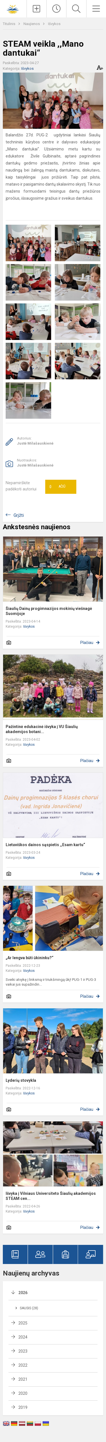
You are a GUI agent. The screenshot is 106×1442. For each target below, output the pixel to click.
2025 (22, 1323)
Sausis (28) (29, 1308)
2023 (22, 1351)
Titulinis (9, 24)
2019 (22, 1407)
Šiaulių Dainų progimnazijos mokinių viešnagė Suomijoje (49, 611)
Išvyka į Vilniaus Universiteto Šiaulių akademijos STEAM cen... (51, 1196)
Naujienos (32, 24)
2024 (22, 1337)
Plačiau (86, 642)
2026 (22, 1292)
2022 (22, 1365)
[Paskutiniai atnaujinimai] (56, 8)
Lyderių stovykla (21, 1080)
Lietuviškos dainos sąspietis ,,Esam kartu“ (45, 844)
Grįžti (19, 515)
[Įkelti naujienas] (36, 8)
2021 (22, 1379)
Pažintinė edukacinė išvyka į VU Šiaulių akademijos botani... (42, 729)
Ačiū (57, 487)
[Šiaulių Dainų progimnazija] (13, 8)
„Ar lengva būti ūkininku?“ (29, 958)
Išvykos (54, 24)
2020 (22, 1393)
